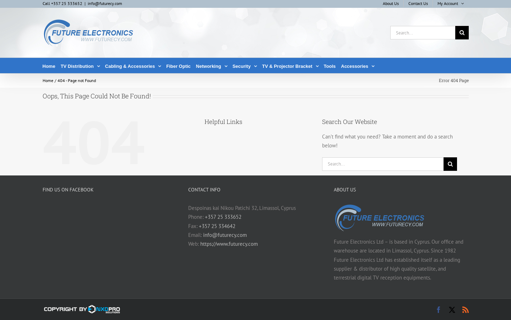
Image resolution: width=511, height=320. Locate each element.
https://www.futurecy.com (229, 243)
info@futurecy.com (105, 3)
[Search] (462, 32)
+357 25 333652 (223, 216)
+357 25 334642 (217, 226)
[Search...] (422, 32)
